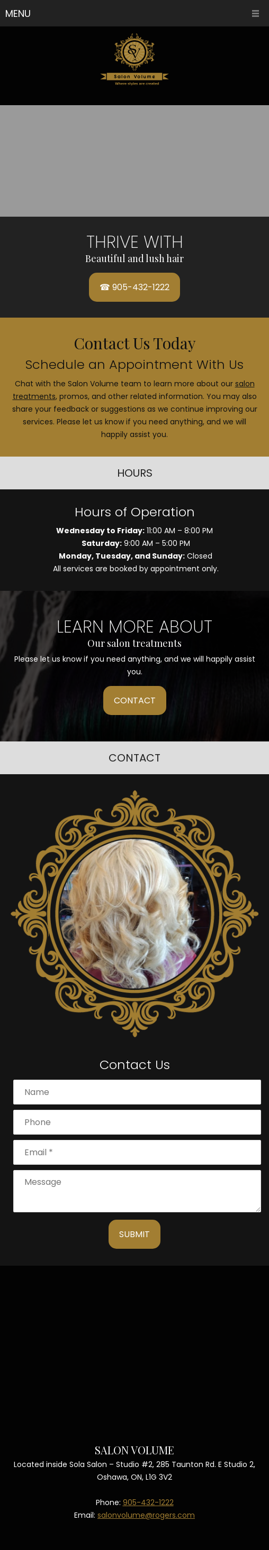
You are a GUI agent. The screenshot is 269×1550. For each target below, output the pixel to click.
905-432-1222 (148, 1502)
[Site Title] (134, 59)
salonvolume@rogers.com (146, 1515)
